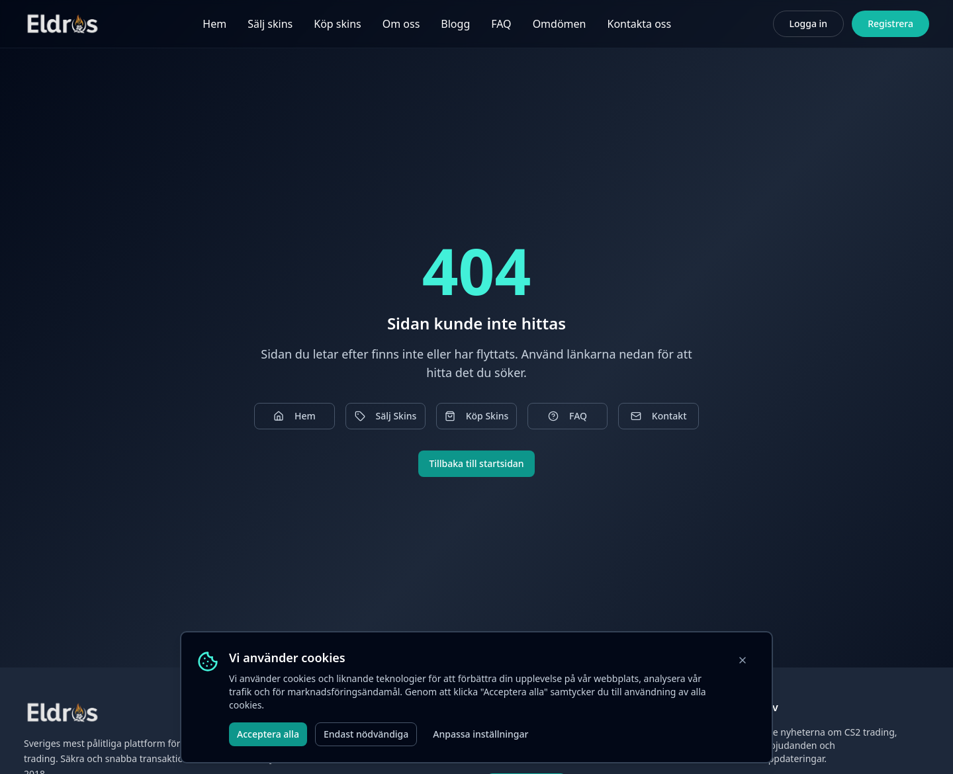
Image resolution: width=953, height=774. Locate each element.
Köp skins (337, 24)
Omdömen (559, 24)
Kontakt (659, 415)
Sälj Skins (386, 415)
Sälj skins (270, 24)
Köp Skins (477, 415)
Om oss (401, 24)
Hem (214, 24)
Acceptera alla (268, 734)
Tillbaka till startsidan (476, 463)
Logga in (809, 23)
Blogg (455, 24)
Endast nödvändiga (366, 734)
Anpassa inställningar (480, 734)
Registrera (890, 23)
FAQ (501, 24)
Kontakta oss (639, 24)
